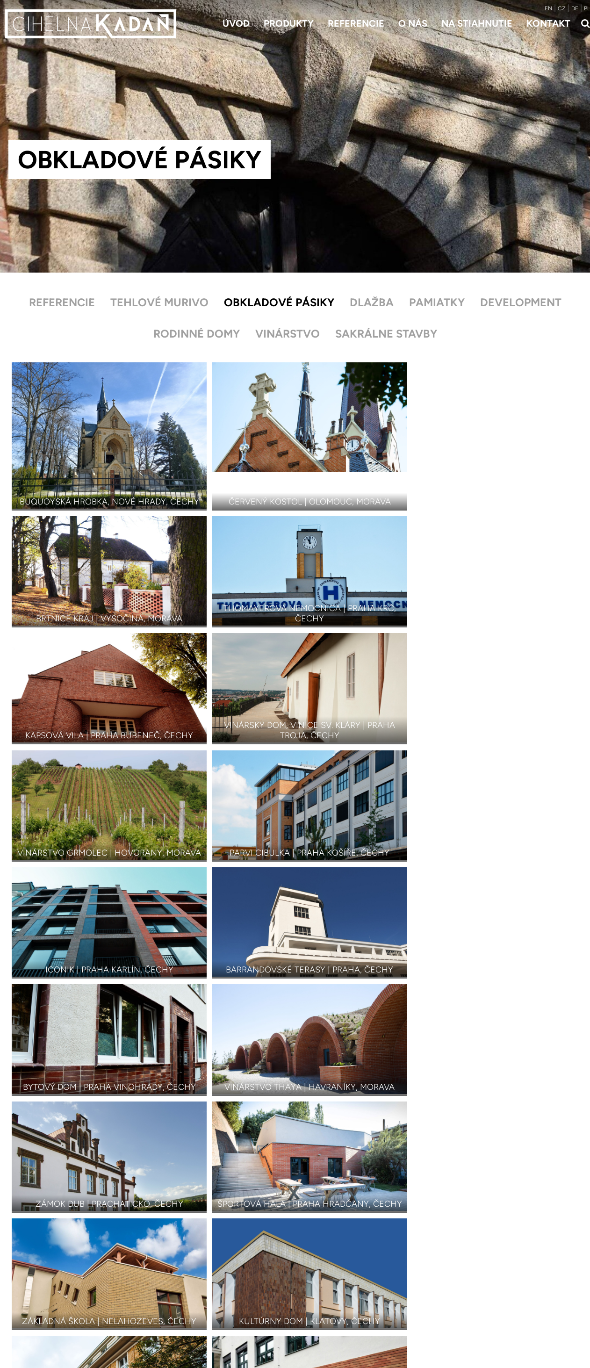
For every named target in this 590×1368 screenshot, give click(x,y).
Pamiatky (437, 302)
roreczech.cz (541, 1327)
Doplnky (169, 1328)
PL (587, 8)
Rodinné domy (195, 334)
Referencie (356, 23)
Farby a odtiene (181, 1341)
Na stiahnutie (476, 23)
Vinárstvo (287, 334)
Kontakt (548, 23)
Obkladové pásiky (278, 302)
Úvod (236, 23)
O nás (412, 23)
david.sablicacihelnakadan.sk (494, 1290)
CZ (562, 8)
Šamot (167, 1315)
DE (574, 8)
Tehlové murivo (158, 302)
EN (548, 8)
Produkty (289, 23)
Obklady (169, 1303)
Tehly (164, 1278)
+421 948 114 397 (474, 1278)
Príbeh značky (323, 1290)
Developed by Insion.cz (479, 1327)
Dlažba (372, 302)
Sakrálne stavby (387, 334)
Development (522, 302)
